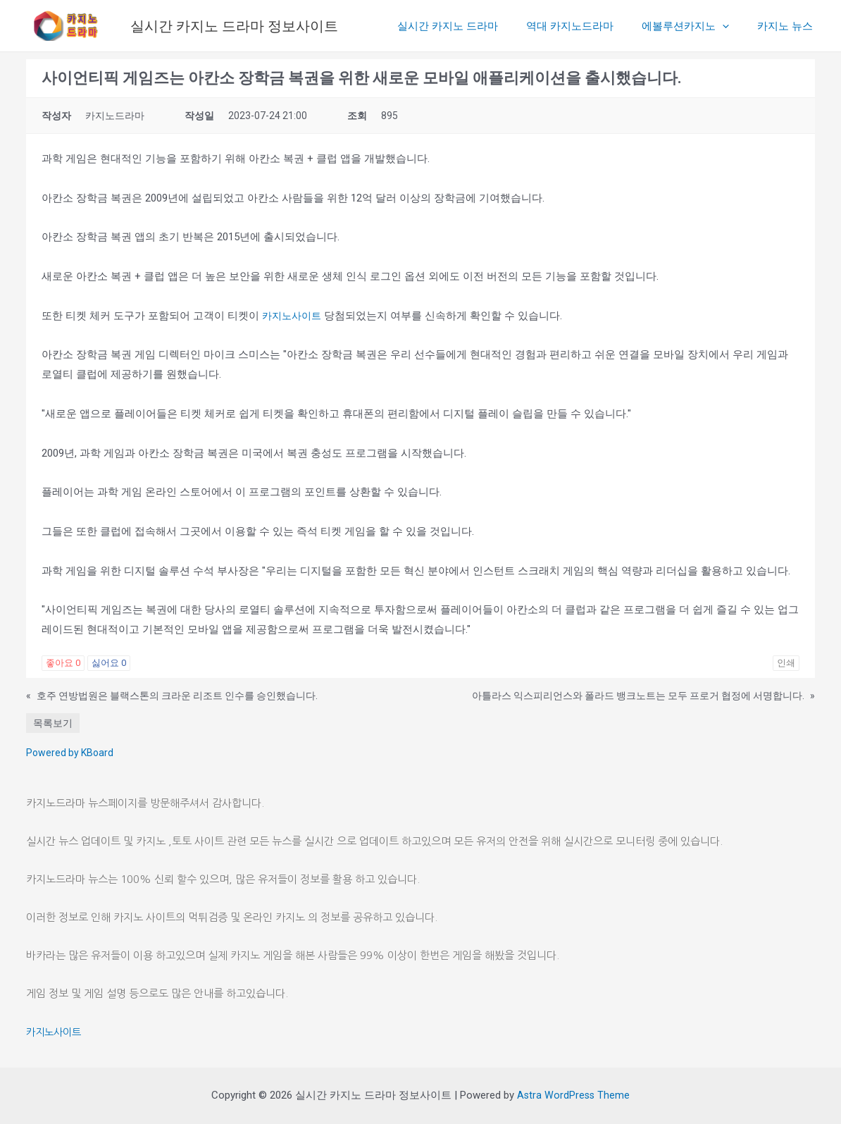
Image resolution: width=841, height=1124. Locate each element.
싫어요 (109, 662)
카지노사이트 (293, 315)
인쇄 (786, 662)
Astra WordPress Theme (573, 1095)
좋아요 (63, 662)
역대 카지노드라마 (587, 26)
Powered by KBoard (69, 752)
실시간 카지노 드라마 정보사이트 (234, 26)
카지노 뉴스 (788, 26)
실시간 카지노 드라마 (472, 26)
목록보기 (53, 723)
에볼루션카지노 (696, 26)
